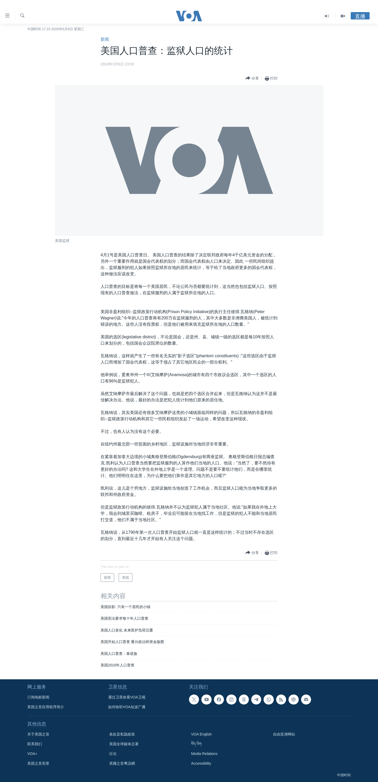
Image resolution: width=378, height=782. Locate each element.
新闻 (105, 39)
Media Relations (204, 754)
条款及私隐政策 (122, 734)
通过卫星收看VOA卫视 (126, 697)
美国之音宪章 (38, 763)
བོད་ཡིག (196, 744)
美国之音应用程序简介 (45, 707)
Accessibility (201, 763)
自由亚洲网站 (284, 734)
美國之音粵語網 (122, 763)
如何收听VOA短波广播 (126, 707)
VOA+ (32, 754)
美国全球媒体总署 (124, 744)
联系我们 (34, 744)
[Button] (252, 78)
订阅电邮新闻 (38, 697)
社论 (113, 754)
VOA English (201, 734)
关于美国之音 (38, 734)
